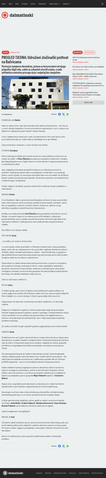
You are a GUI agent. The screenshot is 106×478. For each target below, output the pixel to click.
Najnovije (78, 52)
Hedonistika (42, 4)
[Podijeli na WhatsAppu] (67, 114)
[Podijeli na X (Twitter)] (63, 114)
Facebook (48, 473)
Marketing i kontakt (60, 473)
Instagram (39, 473)
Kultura (33, 4)
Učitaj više (88, 102)
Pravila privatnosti (97, 473)
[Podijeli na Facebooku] (59, 114)
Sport (10, 4)
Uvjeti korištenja (84, 473)
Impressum (72, 473)
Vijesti (4, 4)
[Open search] (102, 4)
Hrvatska (25, 4)
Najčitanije (89, 52)
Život (17, 4)
